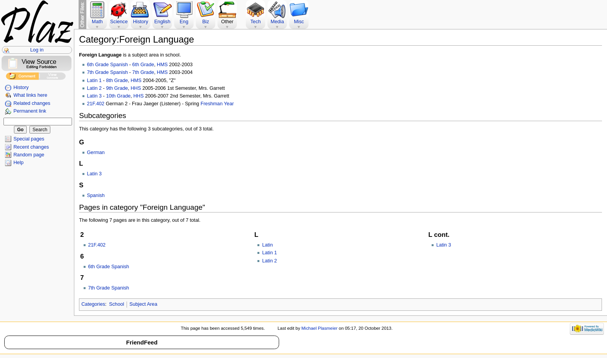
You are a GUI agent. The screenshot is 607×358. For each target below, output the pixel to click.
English (162, 21)
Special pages (29, 139)
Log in (37, 50)
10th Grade (118, 96)
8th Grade (117, 80)
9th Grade (117, 88)
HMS (162, 64)
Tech (255, 21)
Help (19, 162)
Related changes (32, 103)
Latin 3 (94, 96)
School (116, 304)
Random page (29, 155)
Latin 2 (94, 88)
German (96, 152)
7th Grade (143, 72)
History (21, 87)
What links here (30, 95)
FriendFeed (142, 342)
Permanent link (30, 111)
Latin (267, 245)
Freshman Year (217, 103)
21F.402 (96, 103)
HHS (135, 88)
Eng (184, 21)
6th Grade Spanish (107, 64)
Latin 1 (94, 80)
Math (97, 21)
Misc (299, 21)
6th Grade (143, 64)
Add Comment (22, 77)
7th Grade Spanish (107, 72)
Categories (93, 304)
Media (277, 21)
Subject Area (143, 304)
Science (119, 21)
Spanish (96, 195)
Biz (205, 21)
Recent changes (31, 147)
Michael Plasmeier (320, 328)
